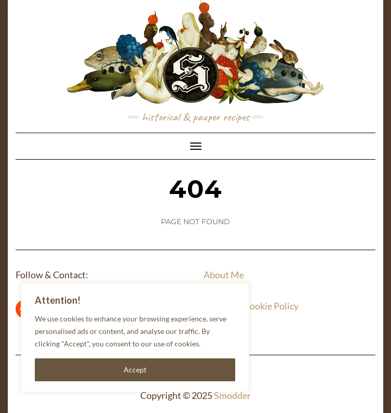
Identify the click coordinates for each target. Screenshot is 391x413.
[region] (135, 337)
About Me (224, 274)
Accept (135, 369)
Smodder (232, 395)
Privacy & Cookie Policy (251, 306)
